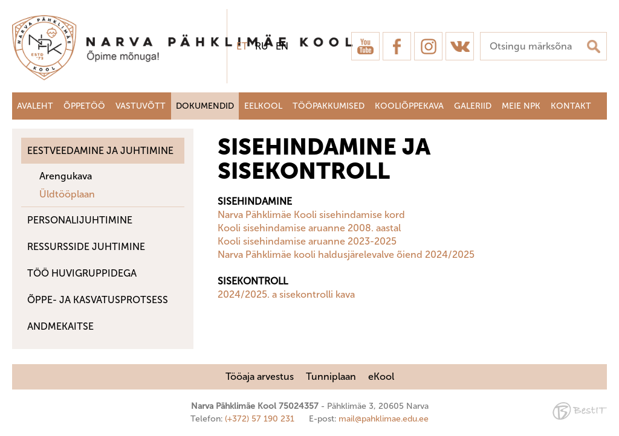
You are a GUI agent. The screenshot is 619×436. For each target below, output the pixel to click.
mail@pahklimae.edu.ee (384, 419)
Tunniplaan (331, 376)
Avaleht (35, 106)
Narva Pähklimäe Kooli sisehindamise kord (311, 214)
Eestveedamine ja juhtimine (100, 150)
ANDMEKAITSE (60, 326)
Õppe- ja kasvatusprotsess (97, 300)
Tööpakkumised (329, 106)
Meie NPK (521, 106)
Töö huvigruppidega (82, 273)
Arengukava (65, 176)
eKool (381, 376)
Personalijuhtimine (79, 220)
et (242, 46)
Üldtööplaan (67, 194)
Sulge (599, 22)
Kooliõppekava (409, 106)
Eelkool (263, 106)
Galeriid (472, 106)
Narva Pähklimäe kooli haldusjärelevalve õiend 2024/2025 (346, 254)
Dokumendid (205, 106)
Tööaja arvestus (259, 376)
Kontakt (571, 106)
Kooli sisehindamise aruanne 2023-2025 (307, 241)
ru (261, 46)
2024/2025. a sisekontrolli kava (286, 294)
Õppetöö (84, 106)
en (282, 46)
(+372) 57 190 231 (259, 419)
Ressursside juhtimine (86, 246)
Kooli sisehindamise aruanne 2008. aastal (309, 228)
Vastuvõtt (140, 106)
